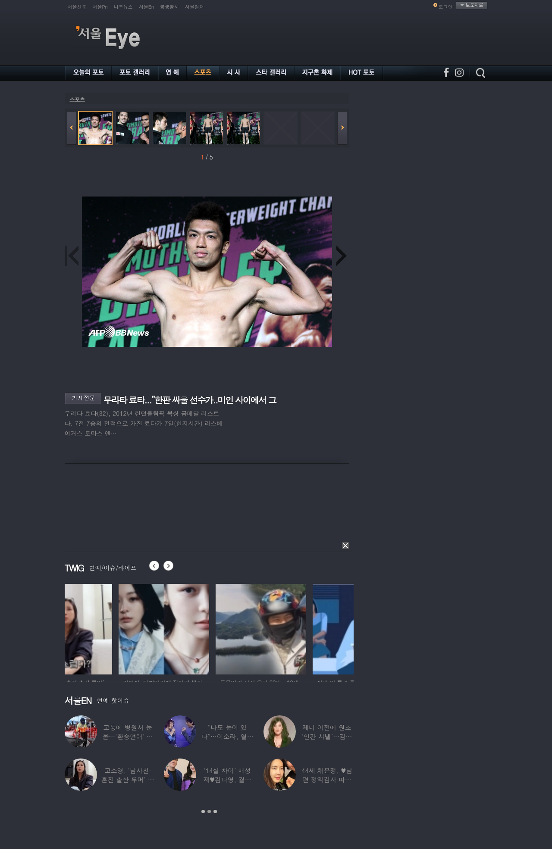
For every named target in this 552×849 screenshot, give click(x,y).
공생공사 (169, 6)
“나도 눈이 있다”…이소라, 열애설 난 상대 (227, 736)
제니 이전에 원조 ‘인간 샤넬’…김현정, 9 (326, 736)
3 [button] (215, 811)
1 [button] (203, 811)
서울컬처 (194, 6)
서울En (146, 6)
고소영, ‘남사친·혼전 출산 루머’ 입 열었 (127, 779)
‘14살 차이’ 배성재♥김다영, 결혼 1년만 (227, 779)
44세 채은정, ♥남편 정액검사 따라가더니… (326, 779)
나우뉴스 (123, 6)
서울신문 (77, 6)
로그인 (446, 6)
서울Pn (100, 6)
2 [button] (209, 811)
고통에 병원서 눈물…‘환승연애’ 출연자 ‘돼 (128, 736)
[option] (110, 628)
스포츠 (77, 99)
